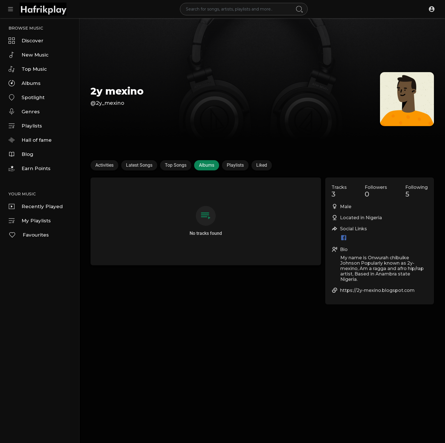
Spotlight (27, 97)
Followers (376, 191)
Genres (24, 111)
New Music (29, 55)
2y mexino (117, 91)
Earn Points (30, 168)
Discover (26, 40)
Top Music (28, 69)
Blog (21, 154)
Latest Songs (139, 165)
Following (416, 191)
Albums (25, 83)
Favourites (29, 235)
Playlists (25, 126)
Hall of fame (30, 140)
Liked (261, 165)
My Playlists (30, 221)
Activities (104, 165)
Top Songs (175, 165)
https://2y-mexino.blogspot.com (377, 290)
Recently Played (36, 206)
